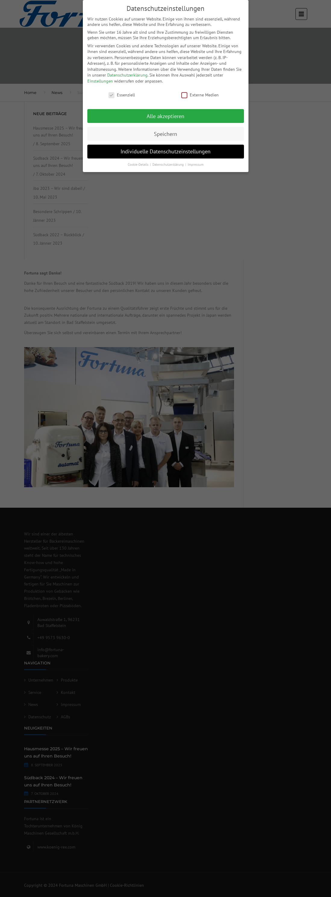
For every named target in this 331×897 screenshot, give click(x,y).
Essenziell (121, 95)
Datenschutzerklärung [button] (168, 164)
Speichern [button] (165, 133)
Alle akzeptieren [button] (165, 116)
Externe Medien (200, 95)
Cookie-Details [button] (138, 164)
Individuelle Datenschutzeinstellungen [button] (165, 151)
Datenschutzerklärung (127, 75)
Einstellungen (100, 81)
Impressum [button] (196, 164)
